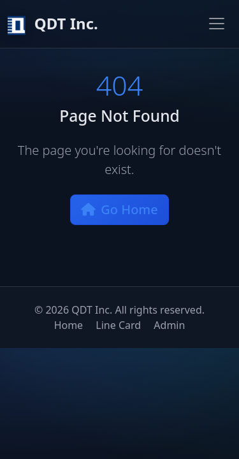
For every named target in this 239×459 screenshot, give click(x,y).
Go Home (119, 209)
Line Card (118, 325)
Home (68, 325)
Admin (169, 325)
